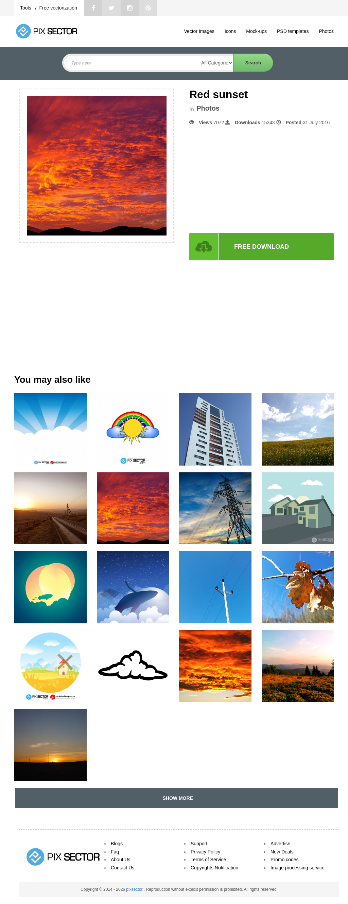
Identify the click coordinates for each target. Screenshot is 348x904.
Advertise (280, 843)
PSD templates (293, 31)
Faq (115, 851)
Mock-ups (256, 31)
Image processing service (298, 867)
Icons (230, 31)
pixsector (134, 889)
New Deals (282, 851)
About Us (120, 859)
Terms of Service (208, 859)
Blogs (117, 843)
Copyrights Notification (214, 867)
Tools (26, 8)
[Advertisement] (246, 179)
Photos (326, 31)
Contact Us (122, 867)
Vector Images (199, 31)
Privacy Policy (205, 851)
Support (199, 843)
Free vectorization (58, 8)
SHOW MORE (176, 798)
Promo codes (284, 859)
